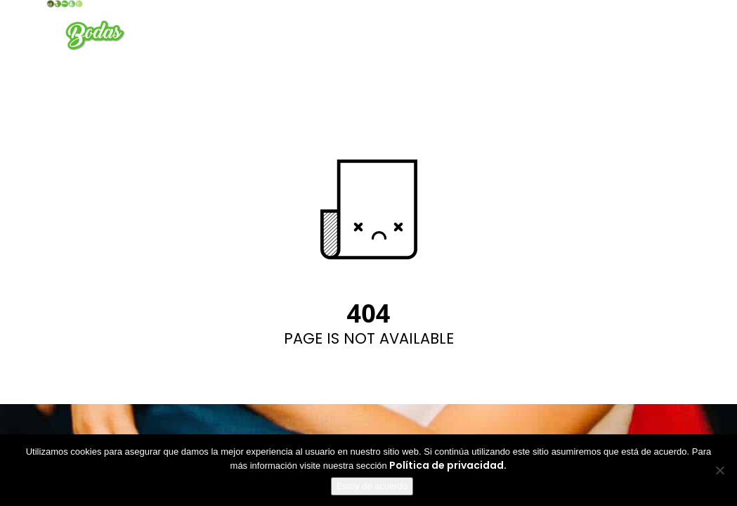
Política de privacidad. (448, 465)
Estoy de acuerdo (372, 486)
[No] (719, 470)
